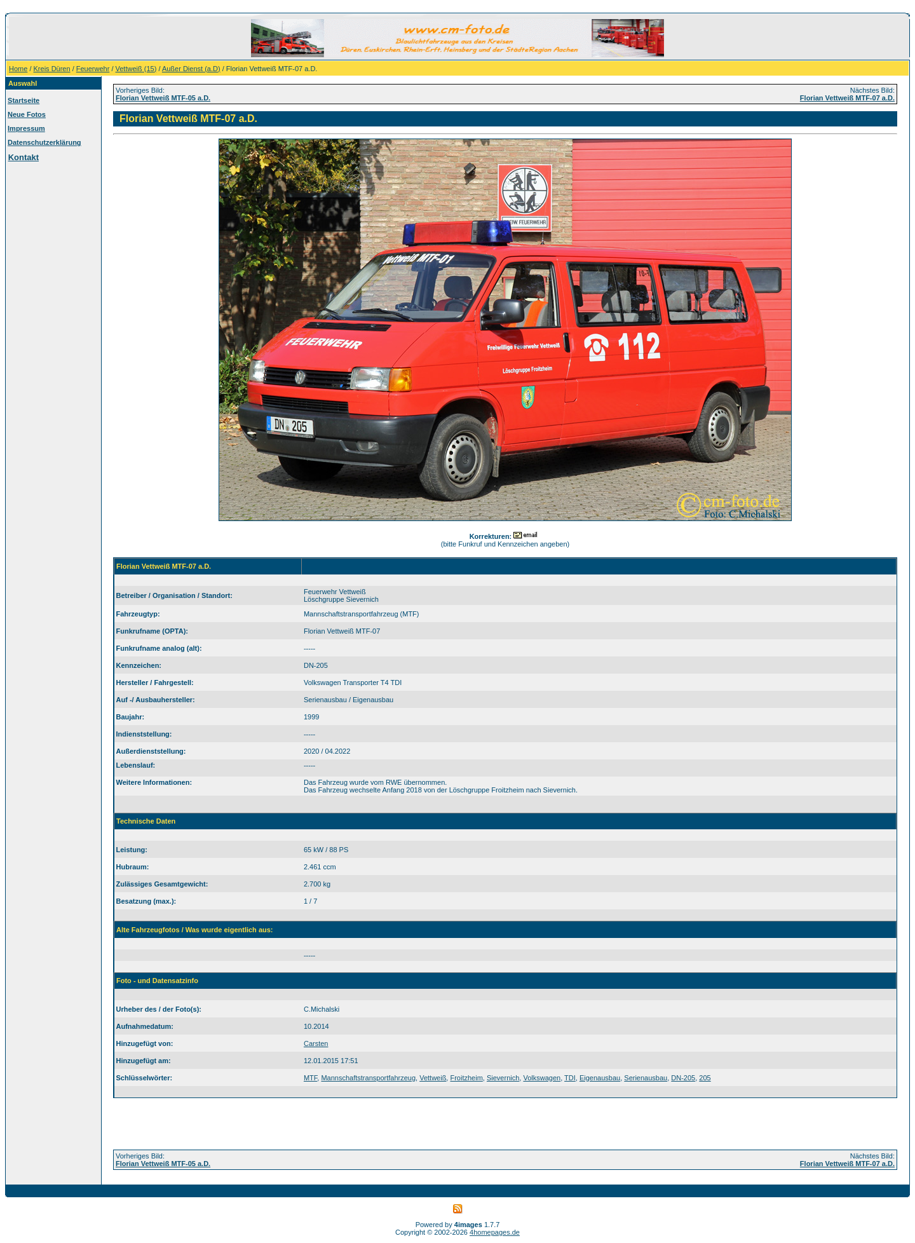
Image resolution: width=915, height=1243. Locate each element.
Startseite (23, 100)
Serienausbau (645, 1078)
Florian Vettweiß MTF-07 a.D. (847, 98)
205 (704, 1078)
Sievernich (503, 1078)
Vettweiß (432, 1078)
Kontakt (23, 157)
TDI (570, 1078)
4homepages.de (495, 1232)
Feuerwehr (93, 68)
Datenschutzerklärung (44, 142)
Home (18, 68)
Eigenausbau (600, 1078)
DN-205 (683, 1078)
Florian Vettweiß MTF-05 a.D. (163, 98)
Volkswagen (541, 1078)
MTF (310, 1078)
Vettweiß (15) (136, 68)
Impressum (26, 128)
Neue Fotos (27, 114)
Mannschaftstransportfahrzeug (368, 1078)
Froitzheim (466, 1078)
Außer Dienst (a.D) (191, 68)
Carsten (316, 1043)
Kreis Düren (52, 68)
